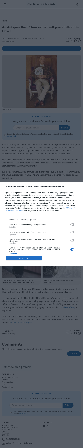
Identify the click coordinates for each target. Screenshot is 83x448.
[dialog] (41, 224)
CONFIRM (24, 258)
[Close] (78, 187)
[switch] (72, 224)
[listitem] (41, 219)
